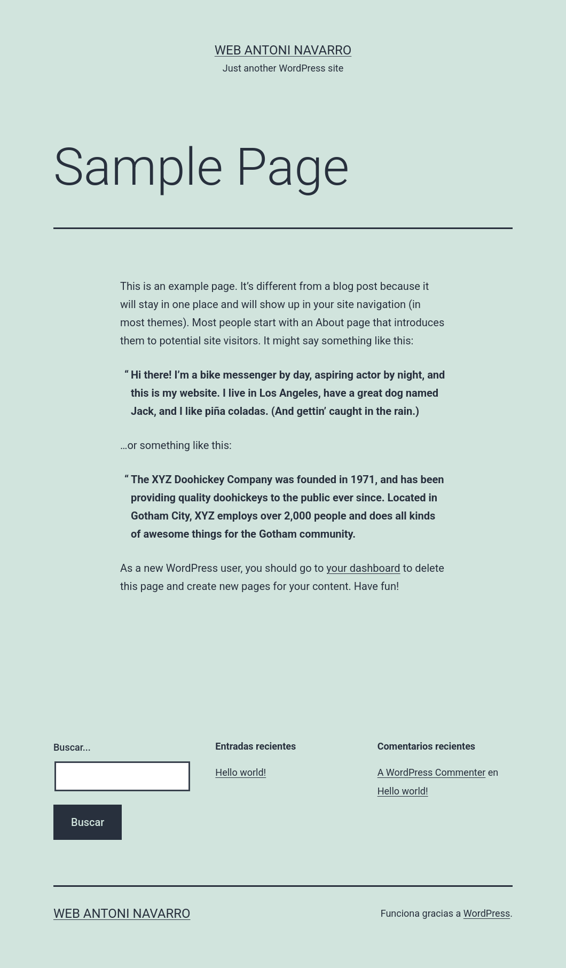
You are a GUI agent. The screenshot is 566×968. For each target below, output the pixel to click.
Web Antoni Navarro (283, 50)
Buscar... (72, 747)
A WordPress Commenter (432, 772)
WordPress (486, 913)
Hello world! (240, 772)
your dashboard (363, 568)
